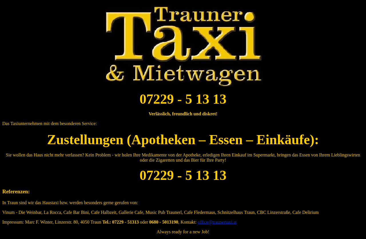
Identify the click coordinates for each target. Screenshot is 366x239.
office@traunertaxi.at (217, 222)
